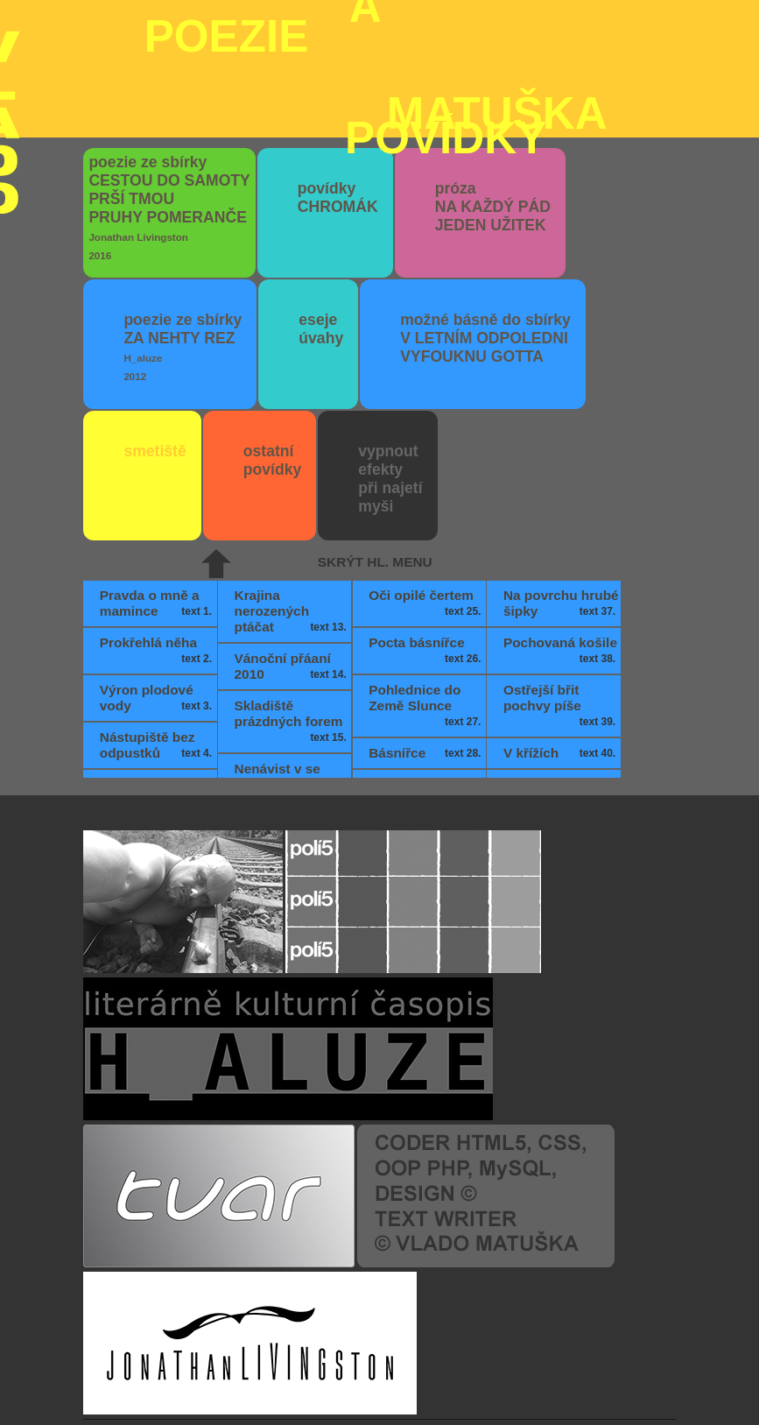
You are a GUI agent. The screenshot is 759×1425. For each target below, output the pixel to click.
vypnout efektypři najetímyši (390, 374)
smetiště (154, 347)
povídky (338, 93)
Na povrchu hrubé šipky (561, 499)
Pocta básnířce (426, 546)
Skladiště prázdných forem (292, 617)
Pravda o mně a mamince (157, 499)
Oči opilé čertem (426, 499)
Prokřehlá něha (157, 546)
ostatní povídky (272, 356)
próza (493, 102)
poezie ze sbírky (168, 103)
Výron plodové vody (157, 594)
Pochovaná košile (561, 546)
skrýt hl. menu (375, 457)
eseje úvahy (321, 225)
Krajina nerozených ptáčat (292, 507)
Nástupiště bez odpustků (157, 641)
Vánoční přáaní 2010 (292, 562)
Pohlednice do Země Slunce (426, 601)
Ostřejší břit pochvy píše (561, 601)
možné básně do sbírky (485, 234)
